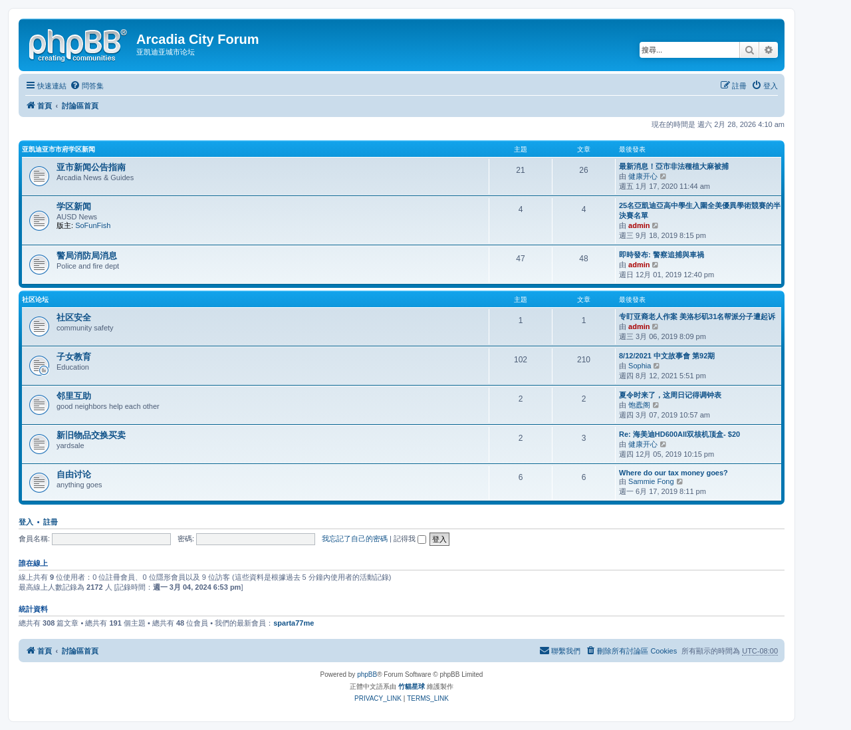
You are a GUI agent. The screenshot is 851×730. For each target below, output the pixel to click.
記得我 (410, 539)
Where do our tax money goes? (673, 473)
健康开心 (643, 176)
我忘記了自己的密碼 (355, 539)
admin (639, 225)
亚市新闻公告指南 (91, 167)
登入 (26, 522)
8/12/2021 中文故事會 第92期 (667, 356)
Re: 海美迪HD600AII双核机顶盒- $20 (679, 434)
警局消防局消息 (87, 256)
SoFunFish (92, 225)
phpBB (367, 674)
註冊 (50, 522)
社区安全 (74, 317)
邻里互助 (74, 396)
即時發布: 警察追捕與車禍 (661, 255)
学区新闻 (74, 206)
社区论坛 (35, 299)
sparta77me (293, 623)
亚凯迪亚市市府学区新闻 (58, 149)
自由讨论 (74, 474)
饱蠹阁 (639, 405)
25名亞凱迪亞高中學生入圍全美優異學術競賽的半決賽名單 (700, 210)
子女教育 (74, 357)
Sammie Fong (650, 481)
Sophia (639, 366)
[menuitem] (87, 86)
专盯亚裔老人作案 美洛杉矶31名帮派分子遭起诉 (697, 316)
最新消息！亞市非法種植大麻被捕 (674, 166)
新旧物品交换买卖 (91, 435)
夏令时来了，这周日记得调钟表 (670, 395)
